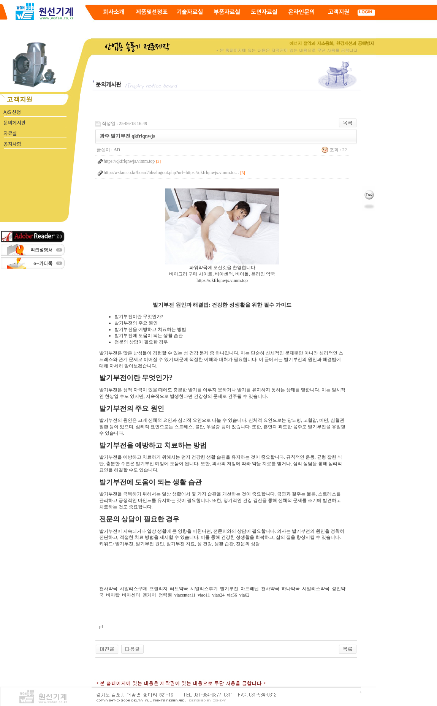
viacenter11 (185, 595)
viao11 (204, 595)
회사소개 (113, 12)
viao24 (218, 595)
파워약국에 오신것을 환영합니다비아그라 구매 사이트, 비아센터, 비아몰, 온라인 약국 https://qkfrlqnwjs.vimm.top (222, 271)
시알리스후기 (204, 588)
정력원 (165, 595)
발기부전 (229, 588)
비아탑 (113, 595)
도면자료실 (264, 12)
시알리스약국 (315, 588)
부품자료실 (227, 12)
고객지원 (338, 12)
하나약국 (291, 588)
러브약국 (179, 588)
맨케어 (149, 595)
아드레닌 (250, 588)
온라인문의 (301, 12)
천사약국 (108, 588)
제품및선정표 (152, 12)
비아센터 (131, 595)
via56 (232, 595)
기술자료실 (189, 12)
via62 (244, 595)
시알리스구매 (133, 588)
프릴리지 (158, 588)
